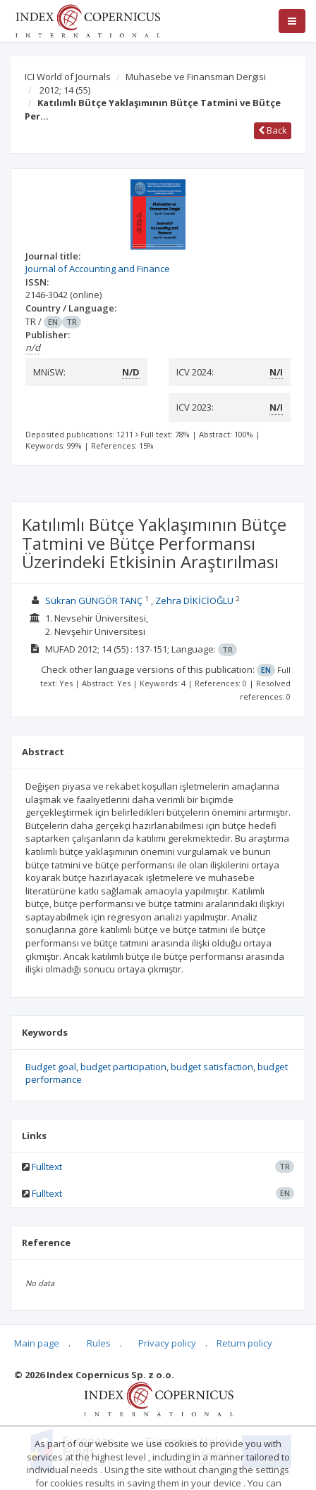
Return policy (244, 1343)
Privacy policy (167, 1343)
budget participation (123, 1066)
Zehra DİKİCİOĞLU (194, 600)
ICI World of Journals (68, 76)
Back (272, 130)
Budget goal (50, 1066)
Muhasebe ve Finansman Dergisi (196, 76)
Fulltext (47, 1166)
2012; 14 (65, 90)
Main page (36, 1343)
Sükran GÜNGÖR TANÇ (93, 600)
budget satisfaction (212, 1066)
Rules (99, 1343)
